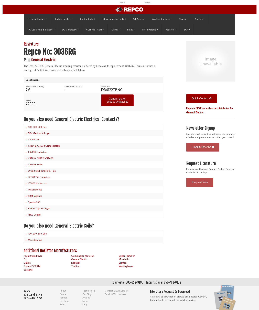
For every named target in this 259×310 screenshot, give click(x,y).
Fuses (131, 29)
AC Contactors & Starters (41, 29)
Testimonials (88, 290)
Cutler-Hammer (127, 255)
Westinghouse (126, 266)
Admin (63, 304)
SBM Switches (35, 195)
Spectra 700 (34, 202)
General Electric (43, 59)
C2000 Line (33, 139)
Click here (155, 296)
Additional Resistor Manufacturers (50, 250)
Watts (28, 100)
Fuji (25, 259)
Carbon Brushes (64, 19)
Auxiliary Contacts (162, 19)
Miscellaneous (35, 189)
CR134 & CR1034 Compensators (44, 145)
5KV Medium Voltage (38, 133)
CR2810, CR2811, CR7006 (40, 158)
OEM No (105, 86)
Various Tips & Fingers (39, 208)
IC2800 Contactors (37, 183)
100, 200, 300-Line (37, 127)
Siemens (123, 262)
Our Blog (86, 294)
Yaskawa (28, 269)
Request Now (200, 182)
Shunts (183, 19)
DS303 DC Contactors (39, 177)
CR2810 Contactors (37, 152)
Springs (200, 19)
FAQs (85, 304)
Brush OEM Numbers (115, 294)
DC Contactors (70, 29)
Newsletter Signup (200, 128)
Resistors (171, 29)
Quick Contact (201, 98)
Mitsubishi (124, 259)
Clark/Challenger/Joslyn (82, 255)
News (85, 301)
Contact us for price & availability (117, 100)
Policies (63, 297)
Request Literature (201, 163)
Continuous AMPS (73, 86)
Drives (116, 29)
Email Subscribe (203, 147)
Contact (147, 2)
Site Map (64, 301)
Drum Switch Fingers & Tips (42, 170)
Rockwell (75, 262)
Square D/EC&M (32, 266)
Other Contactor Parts (114, 19)
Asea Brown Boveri (33, 255)
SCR (187, 29)
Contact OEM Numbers (116, 290)
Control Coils (87, 19)
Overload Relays (95, 29)
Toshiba (75, 266)
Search (138, 19)
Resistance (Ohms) (35, 86)
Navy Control (34, 214)
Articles (86, 297)
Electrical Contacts (38, 19)
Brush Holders (150, 29)
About (122, 2)
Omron (27, 262)
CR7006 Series (35, 164)
